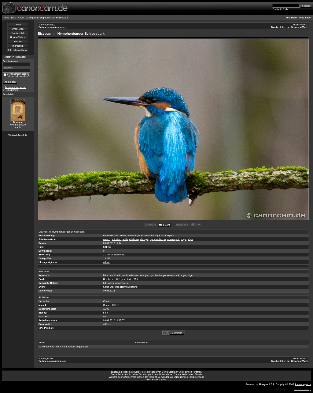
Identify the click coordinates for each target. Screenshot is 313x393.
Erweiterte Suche (280, 9)
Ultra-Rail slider (18, 33)
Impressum (17, 46)
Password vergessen (15, 87)
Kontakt (18, 41)
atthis (125, 239)
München (116, 239)
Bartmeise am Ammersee (52, 27)
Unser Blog (17, 29)
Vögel (21, 17)
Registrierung (11, 90)
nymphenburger (158, 239)
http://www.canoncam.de (116, 283)
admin (106, 262)
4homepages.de (303, 384)
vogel (183, 239)
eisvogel (144, 239)
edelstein (134, 239)
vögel (190, 239)
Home (6, 17)
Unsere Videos (17, 37)
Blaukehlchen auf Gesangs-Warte (289, 27)
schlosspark (173, 239)
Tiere (13, 17)
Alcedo (106, 239)
